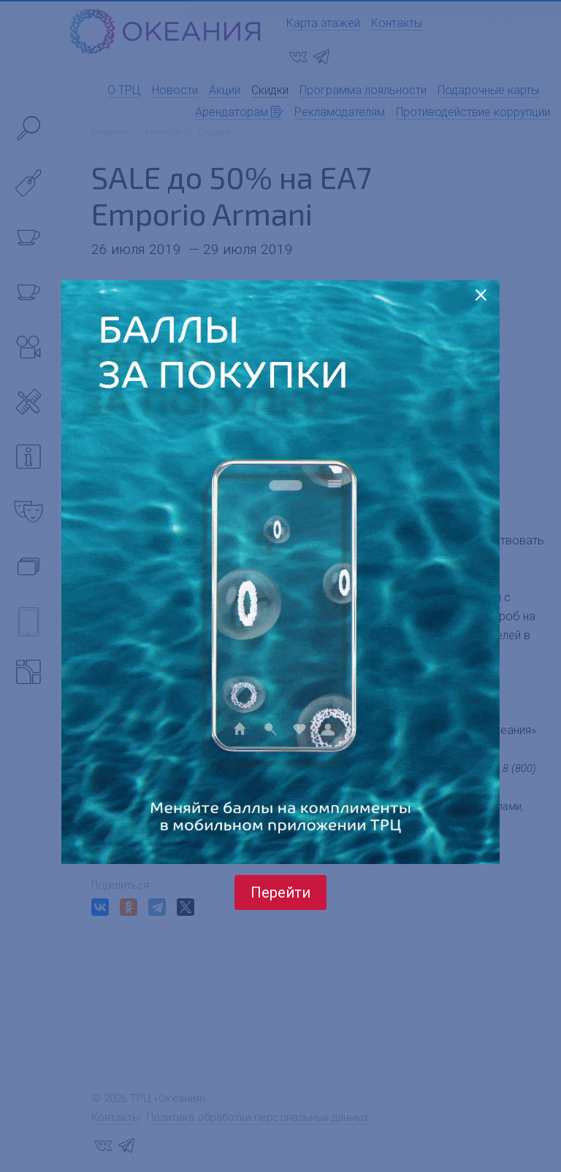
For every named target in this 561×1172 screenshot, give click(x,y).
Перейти (280, 892)
